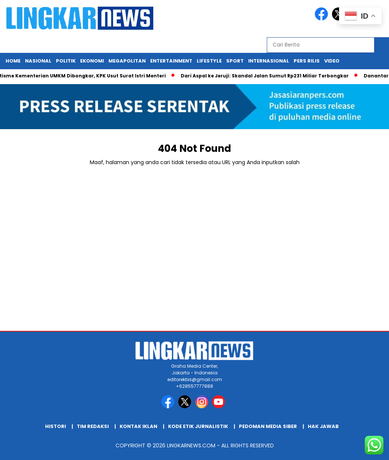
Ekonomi (92, 60)
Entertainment (171, 60)
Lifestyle (209, 60)
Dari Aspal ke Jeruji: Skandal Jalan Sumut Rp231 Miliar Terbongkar (267, 76)
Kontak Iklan (138, 426)
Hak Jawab (323, 426)
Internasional (268, 60)
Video (331, 60)
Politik (66, 60)
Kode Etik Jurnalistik (198, 426)
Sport (235, 60)
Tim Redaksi (93, 426)
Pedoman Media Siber (268, 426)
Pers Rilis (307, 60)
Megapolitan (127, 60)
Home (13, 60)
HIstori (55, 426)
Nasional (38, 60)
